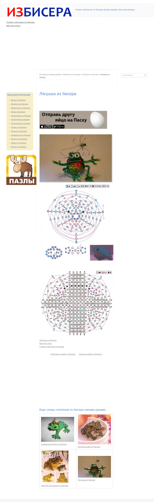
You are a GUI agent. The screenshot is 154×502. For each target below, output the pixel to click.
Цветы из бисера (18, 143)
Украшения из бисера (21, 135)
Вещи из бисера (18, 100)
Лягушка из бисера (90, 75)
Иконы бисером (18, 112)
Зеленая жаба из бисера (89, 447)
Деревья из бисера (19, 104)
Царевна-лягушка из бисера (54, 444)
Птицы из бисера (18, 127)
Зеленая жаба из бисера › (90, 354)
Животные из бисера (20, 108)
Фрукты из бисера (19, 139)
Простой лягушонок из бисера (54, 486)
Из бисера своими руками (50, 75)
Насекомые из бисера (21, 116)
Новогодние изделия (20, 119)
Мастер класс (45, 343)
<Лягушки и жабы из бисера (62, 354)
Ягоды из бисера (18, 147)
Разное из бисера (19, 131)
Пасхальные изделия (20, 123)
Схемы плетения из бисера (20, 22)
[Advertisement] (88, 43)
